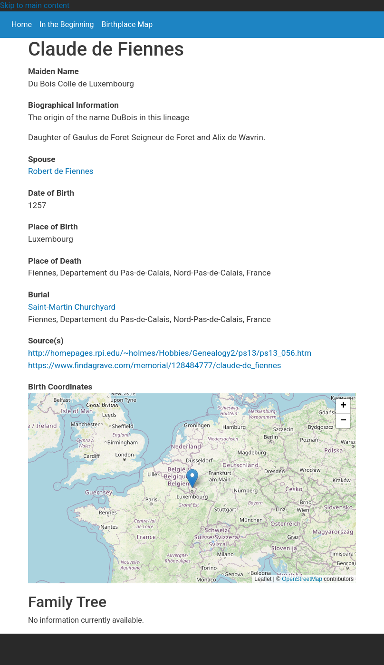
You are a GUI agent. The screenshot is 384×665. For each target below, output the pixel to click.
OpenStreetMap (302, 579)
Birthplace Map (127, 24)
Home (21, 24)
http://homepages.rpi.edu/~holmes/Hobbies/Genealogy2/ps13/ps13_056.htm (169, 353)
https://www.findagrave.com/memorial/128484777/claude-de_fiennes (154, 365)
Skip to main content (34, 5)
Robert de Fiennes (61, 171)
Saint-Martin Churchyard (71, 307)
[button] (192, 478)
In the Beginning (66, 24)
